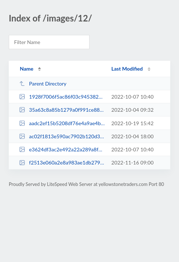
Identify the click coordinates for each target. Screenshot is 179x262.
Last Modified (127, 69)
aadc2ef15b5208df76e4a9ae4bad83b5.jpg (61, 123)
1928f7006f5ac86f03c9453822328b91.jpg (61, 97)
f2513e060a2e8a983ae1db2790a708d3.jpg (61, 162)
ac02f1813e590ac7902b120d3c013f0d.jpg (61, 136)
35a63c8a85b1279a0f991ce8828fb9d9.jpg (61, 110)
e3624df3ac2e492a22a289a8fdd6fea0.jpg (61, 149)
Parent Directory (42, 83)
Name (26, 69)
